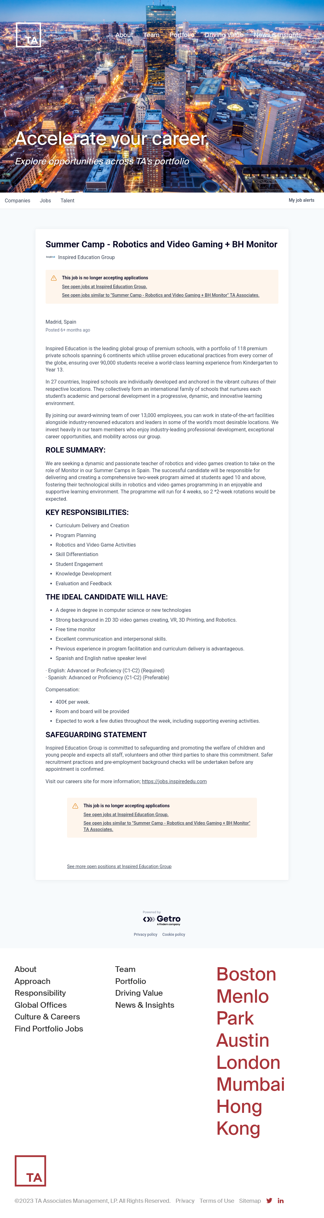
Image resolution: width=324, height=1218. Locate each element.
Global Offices (41, 1005)
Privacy (185, 1201)
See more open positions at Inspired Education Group (119, 866)
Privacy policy (145, 934)
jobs (46, 201)
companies (18, 201)
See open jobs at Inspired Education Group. (104, 286)
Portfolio (130, 981)
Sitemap (250, 1201)
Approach (33, 981)
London (248, 1063)
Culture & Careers (47, 1017)
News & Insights (144, 1005)
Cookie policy (173, 934)
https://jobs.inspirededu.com (174, 781)
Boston (246, 974)
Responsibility (40, 993)
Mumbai (250, 1085)
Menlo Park (242, 1008)
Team (125, 969)
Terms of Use (217, 1201)
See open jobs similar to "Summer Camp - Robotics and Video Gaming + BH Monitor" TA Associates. (160, 295)
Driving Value (139, 993)
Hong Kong (239, 1118)
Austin (243, 1041)
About (25, 969)
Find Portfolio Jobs (49, 1028)
